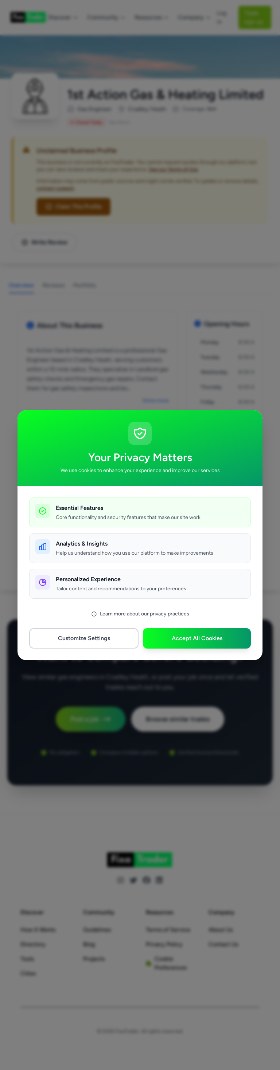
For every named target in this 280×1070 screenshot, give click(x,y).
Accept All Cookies (197, 638)
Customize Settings (84, 638)
